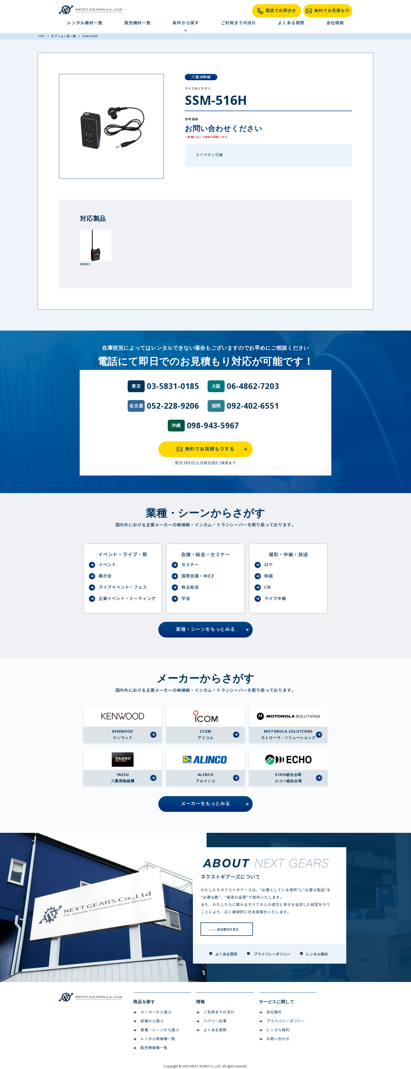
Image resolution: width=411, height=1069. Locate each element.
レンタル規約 (274, 1030)
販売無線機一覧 (150, 1048)
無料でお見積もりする (213, 449)
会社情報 (335, 22)
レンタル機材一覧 (84, 22)
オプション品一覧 (64, 36)
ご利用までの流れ (238, 22)
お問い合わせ (274, 1039)
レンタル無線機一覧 (154, 1039)
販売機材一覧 (137, 22)
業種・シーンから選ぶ (156, 1030)
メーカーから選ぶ (152, 1012)
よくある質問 (291, 22)
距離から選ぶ (148, 1021)
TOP (41, 36)
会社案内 (270, 1012)
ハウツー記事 (211, 1021)
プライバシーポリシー (282, 1021)
